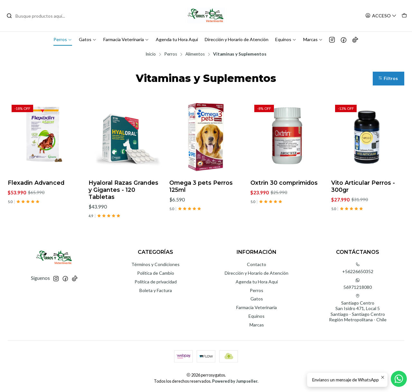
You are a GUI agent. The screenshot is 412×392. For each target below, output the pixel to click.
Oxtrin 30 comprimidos (284, 182)
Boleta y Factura (155, 290)
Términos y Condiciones (155, 264)
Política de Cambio (155, 273)
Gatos (88, 39)
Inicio (150, 54)
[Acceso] (381, 16)
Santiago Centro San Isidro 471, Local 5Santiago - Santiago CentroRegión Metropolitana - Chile (358, 308)
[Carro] (404, 16)
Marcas (313, 39)
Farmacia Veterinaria (126, 39)
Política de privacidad (156, 281)
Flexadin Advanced (36, 182)
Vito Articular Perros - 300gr (363, 186)
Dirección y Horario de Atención (236, 39)
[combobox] (39, 15)
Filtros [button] (388, 78)
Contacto (256, 264)
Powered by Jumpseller (235, 381)
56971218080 (357, 284)
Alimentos (195, 54)
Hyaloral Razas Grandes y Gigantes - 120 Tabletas (123, 189)
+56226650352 (357, 268)
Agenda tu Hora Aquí (177, 39)
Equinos (285, 39)
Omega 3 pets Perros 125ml (201, 186)
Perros (62, 39)
